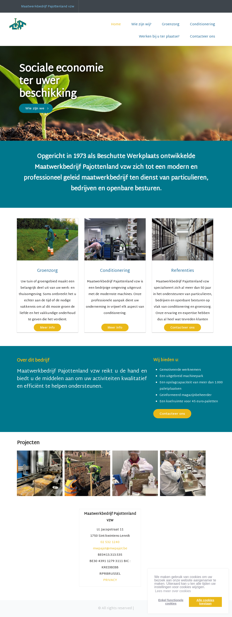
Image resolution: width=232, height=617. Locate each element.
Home (116, 24)
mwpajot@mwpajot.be (110, 548)
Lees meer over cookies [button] (173, 591)
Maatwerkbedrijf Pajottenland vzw (47, 6)
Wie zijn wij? (141, 24)
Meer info (47, 327)
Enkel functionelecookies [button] (170, 601)
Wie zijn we (34, 108)
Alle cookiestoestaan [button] (205, 601)
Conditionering (202, 24)
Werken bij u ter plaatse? (159, 37)
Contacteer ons (202, 37)
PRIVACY (110, 580)
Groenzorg (170, 24)
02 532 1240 (109, 542)
